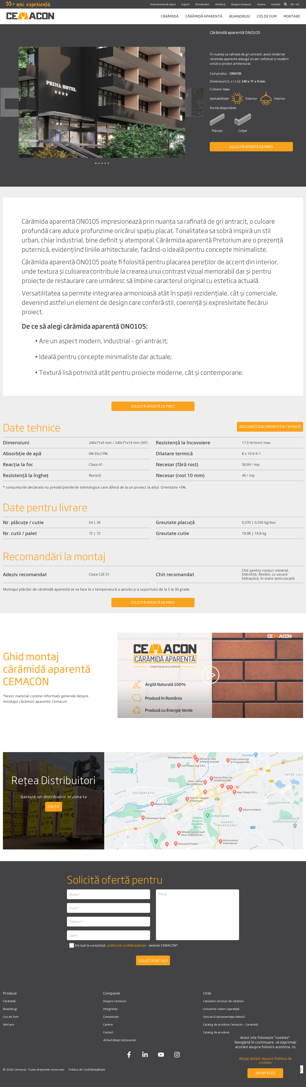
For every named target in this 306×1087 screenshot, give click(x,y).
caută (54, 806)
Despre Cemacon (241, 4)
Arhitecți (220, 4)
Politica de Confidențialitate (87, 1069)
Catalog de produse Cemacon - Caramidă (230, 1024)
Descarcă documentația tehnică (224, 1017)
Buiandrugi (10, 1009)
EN (292, 4)
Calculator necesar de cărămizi (223, 1001)
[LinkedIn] (145, 1056)
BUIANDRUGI (239, 16)
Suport (185, 4)
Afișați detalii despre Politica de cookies (265, 1060)
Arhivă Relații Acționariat (119, 1040)
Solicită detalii (153, 960)
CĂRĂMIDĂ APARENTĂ (203, 16)
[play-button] (210, 675)
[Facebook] (129, 1056)
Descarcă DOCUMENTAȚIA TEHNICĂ (270, 426)
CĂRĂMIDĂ (170, 16)
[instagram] (177, 1056)
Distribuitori (202, 4)
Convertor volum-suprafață (221, 1009)
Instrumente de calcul (162, 4)
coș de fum (267, 16)
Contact (275, 4)
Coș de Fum (11, 1017)
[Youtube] (161, 1056)
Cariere (261, 4)
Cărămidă (9, 1001)
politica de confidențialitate (126, 945)
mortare (291, 16)
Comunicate (111, 1017)
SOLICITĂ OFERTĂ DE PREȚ (251, 146)
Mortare (8, 1024)
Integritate (110, 1009)
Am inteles (265, 1072)
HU (297, 4)
